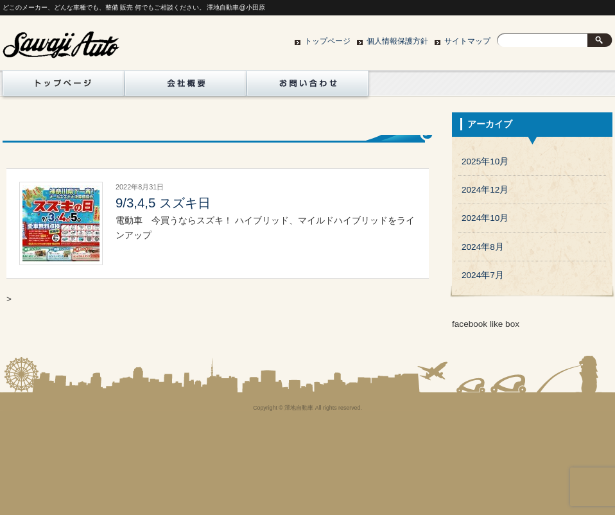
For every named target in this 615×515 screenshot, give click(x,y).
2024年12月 (485, 190)
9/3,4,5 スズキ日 (163, 203)
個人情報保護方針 (397, 41)
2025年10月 (485, 161)
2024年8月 (483, 247)
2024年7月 (483, 275)
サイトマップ (467, 41)
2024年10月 (485, 218)
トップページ (327, 41)
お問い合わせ (307, 86)
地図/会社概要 (186, 86)
